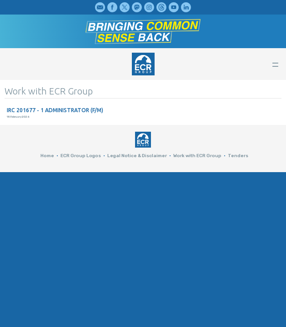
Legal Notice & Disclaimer (137, 156)
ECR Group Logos (80, 156)
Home (47, 156)
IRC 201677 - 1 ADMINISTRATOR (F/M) (55, 110)
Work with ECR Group (197, 156)
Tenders (238, 156)
